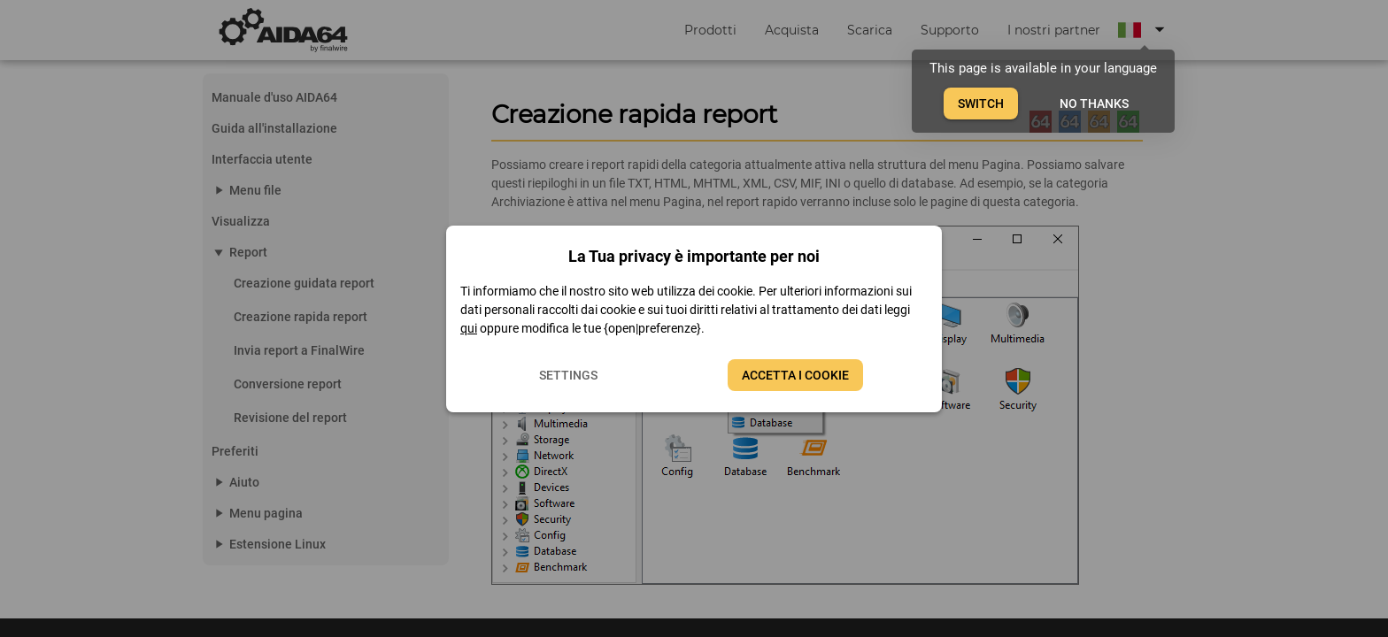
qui (468, 328)
